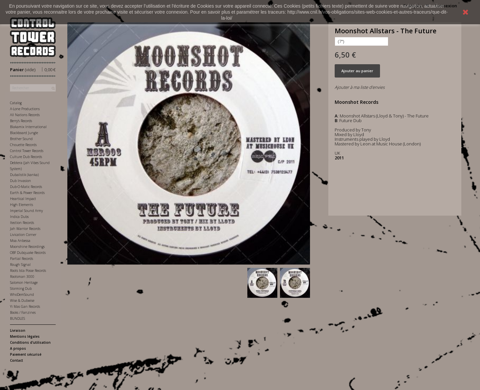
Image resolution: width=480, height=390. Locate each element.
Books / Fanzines (23, 312)
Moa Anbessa (20, 240)
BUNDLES (17, 318)
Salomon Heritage (24, 282)
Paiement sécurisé (25, 354)
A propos (18, 348)
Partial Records (21, 258)
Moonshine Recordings (27, 246)
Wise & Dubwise (22, 300)
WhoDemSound (22, 294)
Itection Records (22, 222)
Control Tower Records (26, 150)
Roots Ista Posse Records (28, 270)
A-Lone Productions (25, 108)
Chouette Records (23, 144)
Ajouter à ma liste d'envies (360, 87)
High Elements (21, 204)
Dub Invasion (20, 180)
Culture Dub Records (26, 156)
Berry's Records (21, 120)
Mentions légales (25, 336)
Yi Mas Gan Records (25, 306)
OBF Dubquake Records (28, 252)
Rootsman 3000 (22, 276)
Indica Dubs (19, 216)
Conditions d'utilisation (30, 342)
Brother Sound (21, 138)
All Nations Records (25, 114)
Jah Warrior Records (25, 228)
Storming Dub (21, 288)
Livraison (17, 330)
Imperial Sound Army (26, 210)
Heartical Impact (23, 198)
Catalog (16, 102)
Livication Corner (23, 234)
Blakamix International (28, 126)
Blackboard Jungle (24, 132)
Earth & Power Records (27, 192)
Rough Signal (20, 264)
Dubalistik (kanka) (24, 174)
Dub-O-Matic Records (26, 186)
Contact (16, 360)
